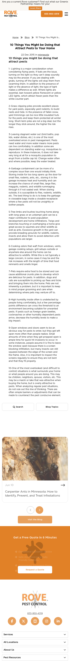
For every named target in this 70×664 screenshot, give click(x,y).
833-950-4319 (51, 14)
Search (18, 407)
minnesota (43, 54)
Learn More (35, 8)
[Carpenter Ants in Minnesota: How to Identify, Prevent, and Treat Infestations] (35, 463)
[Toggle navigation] (66, 14)
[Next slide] (39, 514)
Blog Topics (52, 407)
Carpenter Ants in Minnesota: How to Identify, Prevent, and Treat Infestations (32, 498)
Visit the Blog (35, 524)
